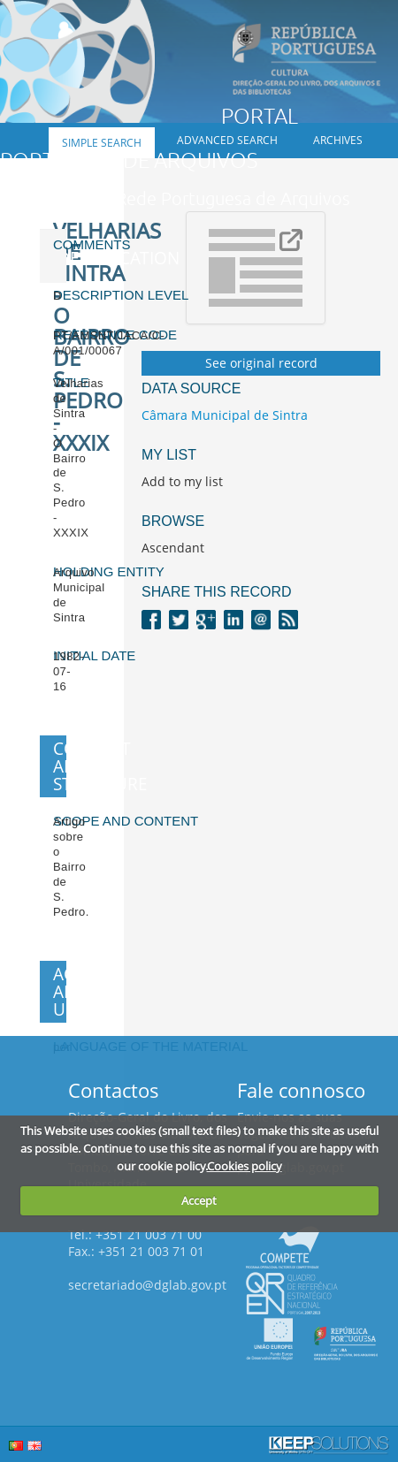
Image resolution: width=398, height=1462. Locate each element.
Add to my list (182, 481)
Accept (199, 1200)
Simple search (102, 142)
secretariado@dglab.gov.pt (147, 1284)
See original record (261, 362)
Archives (338, 140)
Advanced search (227, 140)
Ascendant (173, 547)
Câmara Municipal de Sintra (225, 415)
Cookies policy (244, 1166)
